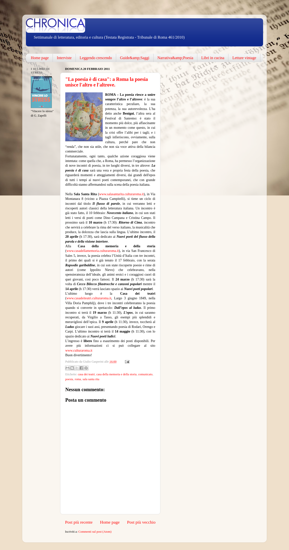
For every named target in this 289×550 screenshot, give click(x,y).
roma (78, 379)
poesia (69, 379)
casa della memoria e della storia (116, 374)
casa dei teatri (86, 374)
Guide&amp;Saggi (134, 58)
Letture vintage (244, 58)
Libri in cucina (212, 58)
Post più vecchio (141, 522)
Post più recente (79, 522)
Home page (40, 58)
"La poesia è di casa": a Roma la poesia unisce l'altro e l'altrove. (106, 81)
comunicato (145, 374)
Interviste (64, 58)
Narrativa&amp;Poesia (175, 58)
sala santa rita (91, 379)
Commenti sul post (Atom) (94, 531)
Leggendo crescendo (96, 58)
